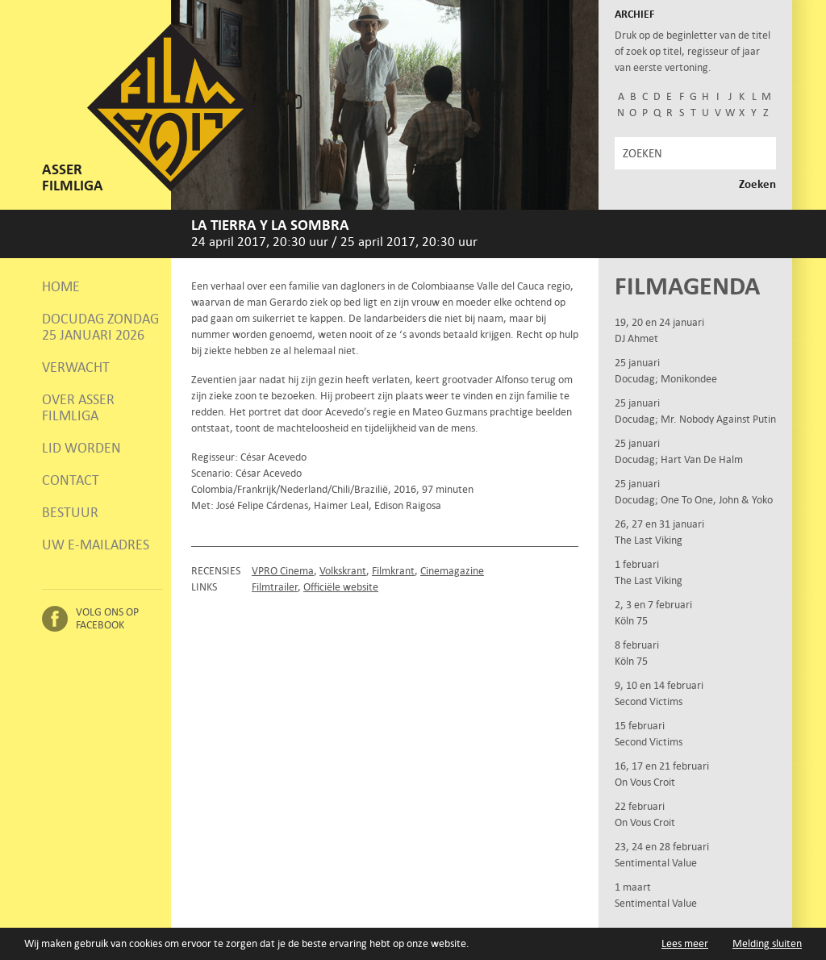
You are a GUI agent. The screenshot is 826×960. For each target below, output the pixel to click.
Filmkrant (393, 571)
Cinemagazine (452, 571)
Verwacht (76, 367)
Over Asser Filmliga (78, 407)
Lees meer (684, 943)
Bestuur (70, 512)
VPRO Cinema (283, 571)
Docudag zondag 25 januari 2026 (100, 327)
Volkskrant (342, 571)
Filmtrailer (275, 587)
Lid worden (81, 448)
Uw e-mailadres (95, 544)
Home (61, 286)
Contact (70, 480)
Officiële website (340, 587)
